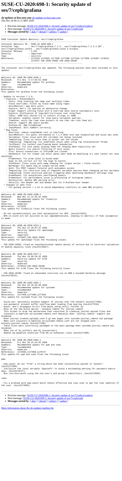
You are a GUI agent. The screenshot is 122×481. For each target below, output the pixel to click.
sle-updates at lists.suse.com (46, 17)
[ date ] (33, 31)
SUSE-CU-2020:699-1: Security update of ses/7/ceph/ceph (53, 29)
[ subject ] (53, 31)
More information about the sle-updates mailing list (27, 478)
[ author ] (63, 31)
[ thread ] (42, 31)
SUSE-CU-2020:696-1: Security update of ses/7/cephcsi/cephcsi (60, 26)
